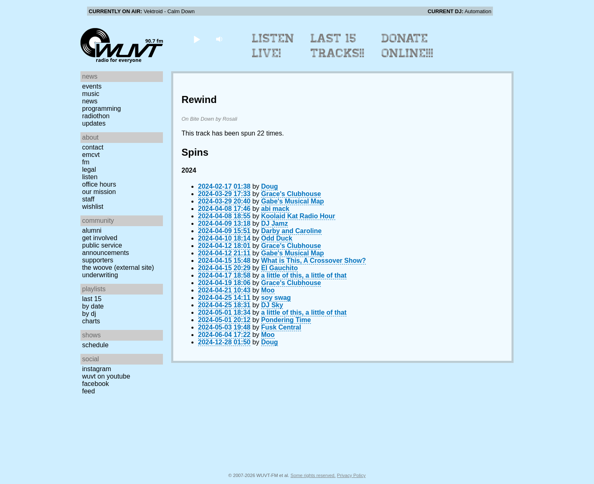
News (89, 101)
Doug (269, 186)
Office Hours (99, 184)
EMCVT (91, 154)
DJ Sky (272, 305)
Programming (101, 108)
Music (90, 93)
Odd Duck (276, 238)
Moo (268, 290)
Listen (89, 176)
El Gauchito (279, 267)
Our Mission (99, 191)
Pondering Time (286, 319)
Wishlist (93, 206)
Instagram (96, 368)
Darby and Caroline (291, 230)
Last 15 (91, 298)
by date (93, 306)
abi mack (275, 208)
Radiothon (96, 115)
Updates (94, 123)
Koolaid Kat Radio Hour (298, 216)
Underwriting (100, 274)
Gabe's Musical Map (292, 201)
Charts (91, 321)
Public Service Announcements (105, 249)
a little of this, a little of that (303, 275)
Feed (88, 391)
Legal (89, 169)
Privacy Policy (351, 475)
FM (86, 162)
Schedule (95, 344)
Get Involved (99, 237)
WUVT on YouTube (106, 376)
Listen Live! (273, 46)
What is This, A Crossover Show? (313, 260)
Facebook (95, 383)
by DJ (89, 313)
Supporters (97, 260)
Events (91, 86)
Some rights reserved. (312, 475)
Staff (88, 199)
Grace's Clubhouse (291, 193)
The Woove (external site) (118, 267)
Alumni (91, 230)
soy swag (276, 297)
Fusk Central (281, 327)
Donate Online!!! (408, 46)
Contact (93, 147)
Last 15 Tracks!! (338, 46)
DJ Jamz (274, 223)
